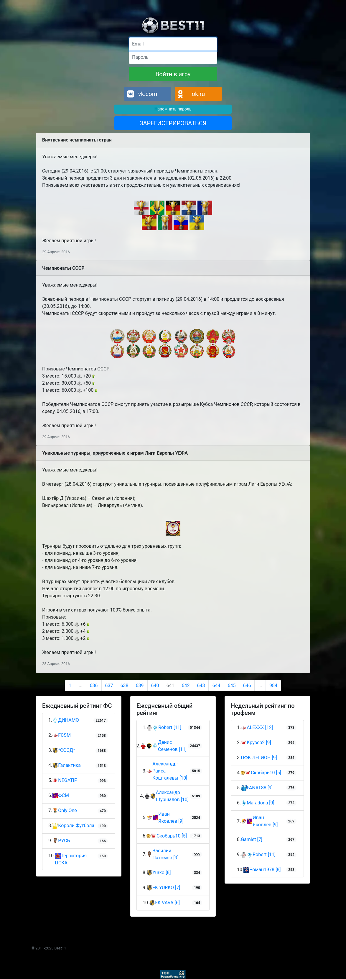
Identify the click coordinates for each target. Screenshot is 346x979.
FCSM (61, 735)
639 (140, 685)
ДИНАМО (65, 720)
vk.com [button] (147, 93)
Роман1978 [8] (265, 869)
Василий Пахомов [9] (165, 854)
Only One (64, 811)
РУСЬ (61, 841)
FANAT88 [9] (260, 788)
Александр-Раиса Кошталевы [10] (169, 771)
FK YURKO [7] (166, 887)
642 (186, 685)
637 (109, 685)
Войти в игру (173, 74)
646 (247, 685)
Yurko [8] (161, 872)
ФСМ (60, 796)
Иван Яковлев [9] (170, 817)
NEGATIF (64, 781)
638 (124, 685)
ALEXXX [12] (260, 727)
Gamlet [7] (251, 839)
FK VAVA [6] (167, 902)
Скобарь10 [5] (171, 836)
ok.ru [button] (198, 93)
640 (155, 685)
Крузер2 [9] (259, 742)
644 (216, 685)
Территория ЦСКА (71, 859)
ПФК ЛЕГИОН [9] (259, 757)
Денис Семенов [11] (172, 745)
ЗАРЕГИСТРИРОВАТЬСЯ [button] (173, 123)
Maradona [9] (260, 803)
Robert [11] (169, 727)
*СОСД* (63, 750)
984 (273, 685)
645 (231, 685)
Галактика (66, 765)
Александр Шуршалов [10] (172, 796)
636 (94, 685)
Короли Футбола (73, 826)
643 (201, 685)
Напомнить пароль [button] (172, 109)
